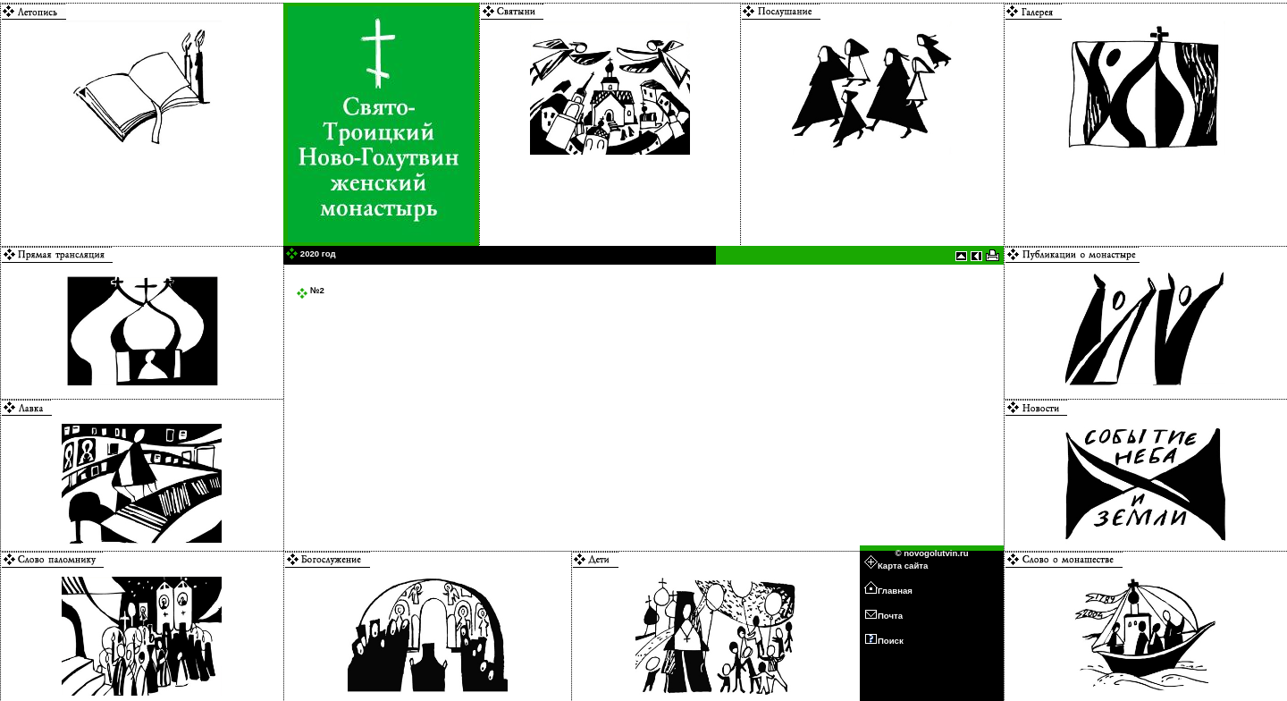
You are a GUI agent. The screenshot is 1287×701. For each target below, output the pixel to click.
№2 (310, 290)
